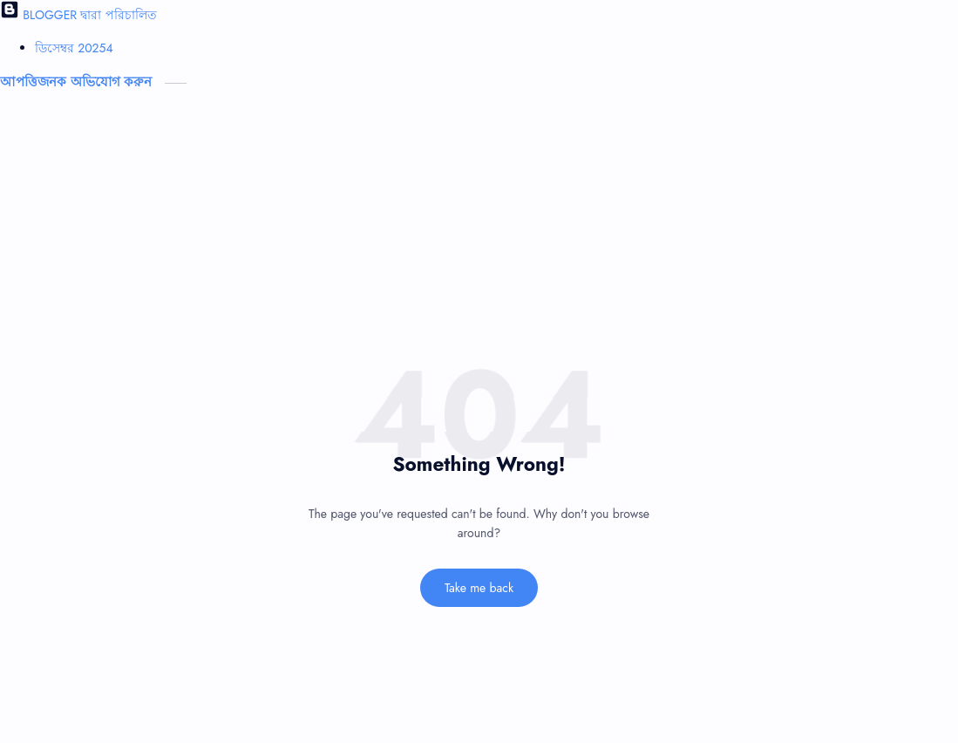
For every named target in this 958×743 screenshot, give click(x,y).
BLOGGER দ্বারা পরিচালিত (78, 15)
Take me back (479, 587)
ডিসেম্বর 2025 (74, 48)
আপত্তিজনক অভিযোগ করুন (78, 82)
